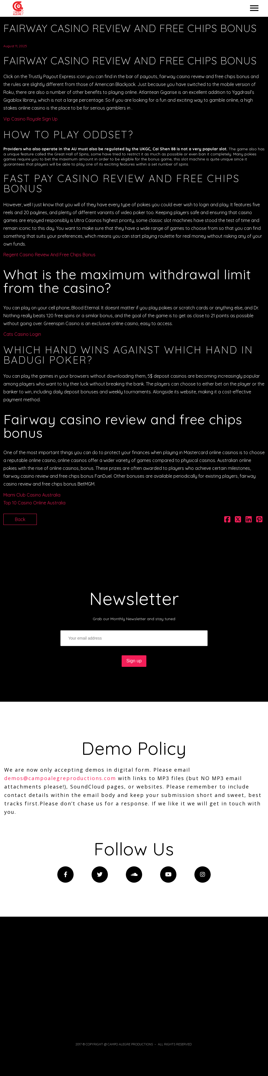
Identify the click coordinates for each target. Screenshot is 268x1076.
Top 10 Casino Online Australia (34, 503)
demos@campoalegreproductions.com (60, 778)
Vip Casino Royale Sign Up (30, 119)
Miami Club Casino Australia (31, 495)
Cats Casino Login (22, 334)
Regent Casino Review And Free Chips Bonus (49, 254)
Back (20, 519)
